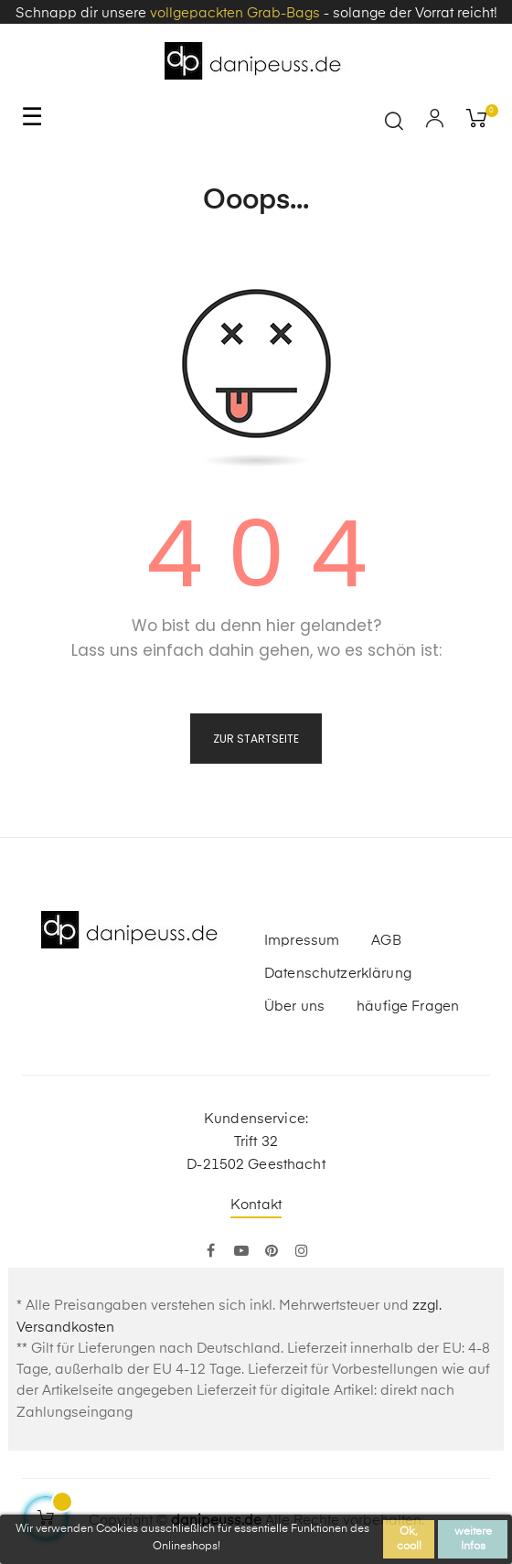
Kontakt (256, 1205)
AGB (385, 941)
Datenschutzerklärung (337, 973)
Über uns (294, 1006)
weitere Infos (473, 1539)
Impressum (301, 941)
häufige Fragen (408, 1006)
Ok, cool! (409, 1539)
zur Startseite (256, 738)
